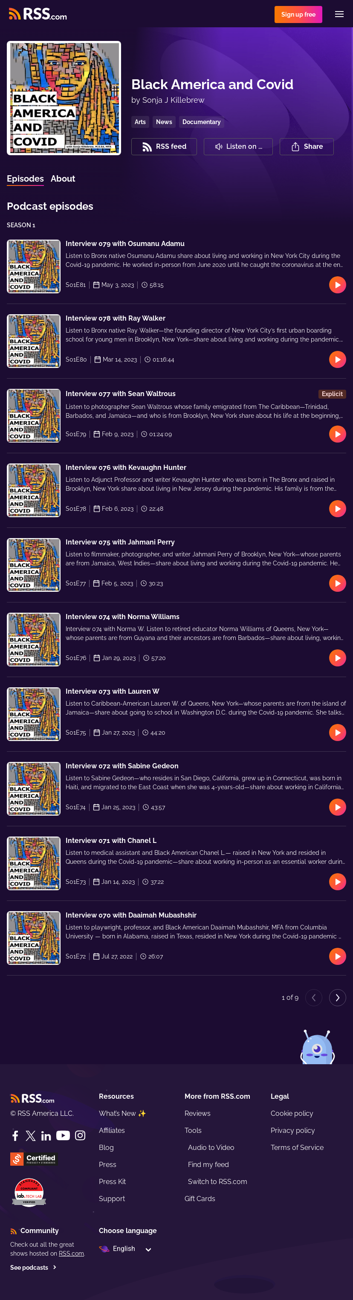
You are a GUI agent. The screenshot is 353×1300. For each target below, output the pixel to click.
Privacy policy (293, 1130)
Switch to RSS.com (217, 1182)
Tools (193, 1130)
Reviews (198, 1113)
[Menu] (339, 14)
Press (107, 1165)
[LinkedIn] (46, 1136)
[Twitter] (31, 1136)
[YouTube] (63, 1135)
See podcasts (33, 1267)
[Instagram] (80, 1135)
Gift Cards (200, 1199)
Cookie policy (292, 1113)
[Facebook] (15, 1136)
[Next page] (337, 997)
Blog (106, 1148)
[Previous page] (313, 997)
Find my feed (208, 1165)
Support (112, 1199)
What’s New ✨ (122, 1113)
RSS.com (71, 1253)
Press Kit (112, 1182)
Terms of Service (297, 1148)
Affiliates (112, 1130)
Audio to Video (211, 1148)
